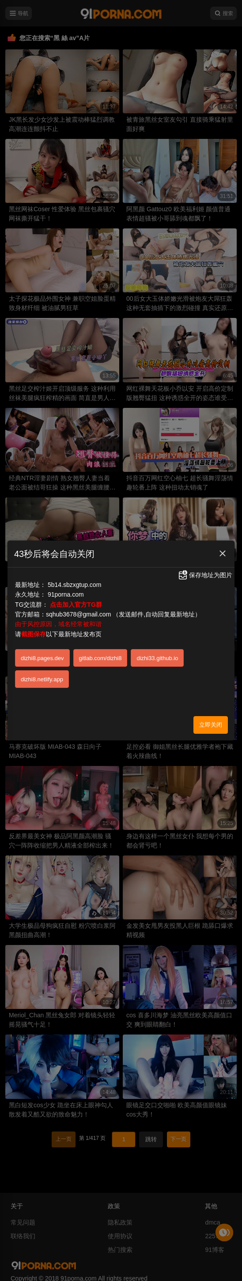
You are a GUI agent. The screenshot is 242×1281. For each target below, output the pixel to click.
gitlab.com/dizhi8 (100, 658)
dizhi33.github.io (157, 658)
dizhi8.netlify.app (42, 679)
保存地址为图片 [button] (205, 575)
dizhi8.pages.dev (42, 658)
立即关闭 (210, 724)
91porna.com (66, 594)
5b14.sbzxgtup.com (74, 584)
